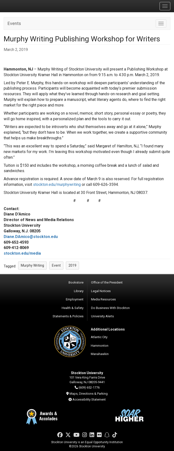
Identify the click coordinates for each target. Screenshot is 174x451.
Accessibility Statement (89, 399)
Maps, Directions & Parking (89, 393)
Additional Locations (108, 329)
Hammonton (99, 345)
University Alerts (102, 316)
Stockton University (26, 5)
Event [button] (56, 265)
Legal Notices (101, 291)
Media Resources (103, 299)
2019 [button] (72, 265)
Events (14, 23)
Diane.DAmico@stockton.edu (31, 236)
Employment (74, 299)
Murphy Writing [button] (32, 265)
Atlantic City (99, 337)
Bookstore (76, 282)
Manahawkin (100, 354)
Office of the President (107, 282)
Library (78, 291)
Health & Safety (72, 308)
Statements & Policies (68, 316)
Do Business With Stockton (110, 308)
